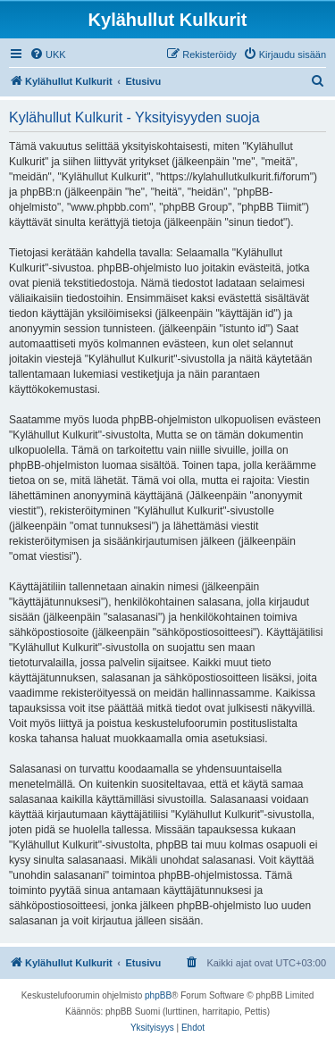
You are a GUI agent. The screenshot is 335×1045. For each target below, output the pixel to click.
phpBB (158, 995)
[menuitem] (47, 54)
